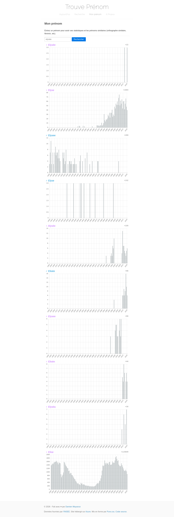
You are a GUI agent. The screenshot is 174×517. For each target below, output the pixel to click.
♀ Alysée (50, 226)
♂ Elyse (50, 180)
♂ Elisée (50, 271)
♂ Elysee (51, 135)
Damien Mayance (73, 507)
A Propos (110, 14)
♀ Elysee (51, 316)
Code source (121, 512)
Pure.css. (111, 512)
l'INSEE (66, 512)
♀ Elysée (51, 45)
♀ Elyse (50, 90)
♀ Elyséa (51, 406)
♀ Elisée (50, 361)
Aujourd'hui (64, 14)
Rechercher (79, 39)
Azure (88, 512)
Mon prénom (95, 14)
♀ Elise (50, 452)
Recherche (80, 14)
